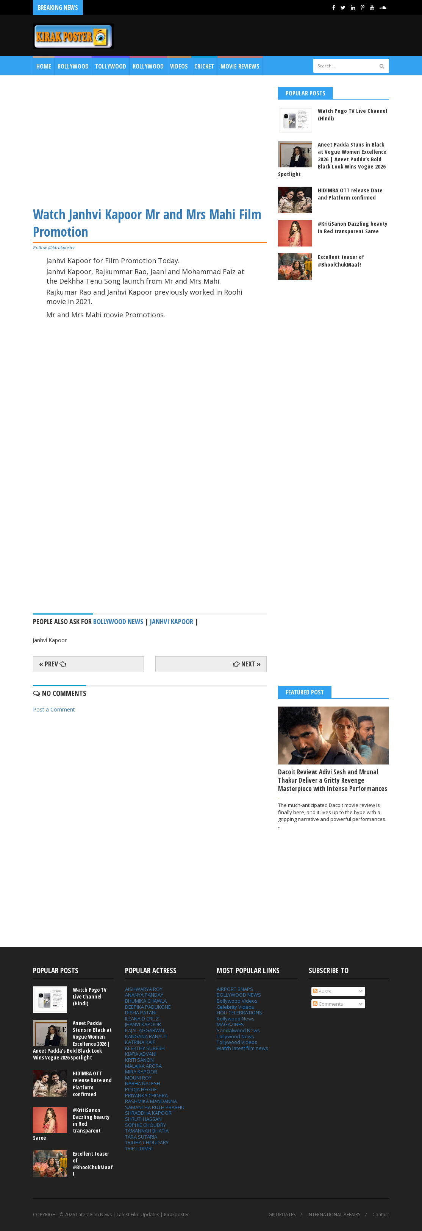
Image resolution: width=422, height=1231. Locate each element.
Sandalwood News (238, 1030)
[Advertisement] (150, 140)
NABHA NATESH (142, 1083)
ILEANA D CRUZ (142, 1018)
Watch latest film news (242, 1048)
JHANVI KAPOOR (143, 1024)
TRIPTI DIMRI (139, 1148)
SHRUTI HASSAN (143, 1119)
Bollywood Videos (237, 1000)
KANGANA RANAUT (146, 1036)
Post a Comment (54, 709)
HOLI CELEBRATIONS (239, 1012)
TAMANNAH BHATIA (147, 1130)
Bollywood (73, 66)
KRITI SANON (139, 1059)
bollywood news (118, 621)
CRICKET (204, 66)
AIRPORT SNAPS (235, 989)
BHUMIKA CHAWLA (146, 1000)
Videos (179, 66)
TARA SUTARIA (141, 1136)
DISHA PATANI (140, 1012)
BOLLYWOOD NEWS (239, 994)
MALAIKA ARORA (143, 1065)
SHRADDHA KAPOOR (148, 1112)
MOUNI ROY (138, 1077)
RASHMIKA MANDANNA (151, 1101)
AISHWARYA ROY (144, 989)
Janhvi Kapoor (171, 621)
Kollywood (148, 66)
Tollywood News (235, 1036)
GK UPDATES (282, 1214)
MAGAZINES (230, 1024)
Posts (322, 991)
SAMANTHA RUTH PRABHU (154, 1107)
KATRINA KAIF (140, 1042)
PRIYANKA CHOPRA (146, 1095)
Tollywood (110, 66)
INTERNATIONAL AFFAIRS (334, 1214)
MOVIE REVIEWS (239, 66)
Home (43, 66)
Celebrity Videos (235, 1006)
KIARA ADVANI (140, 1053)
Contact (380, 1214)
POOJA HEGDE (141, 1089)
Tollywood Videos (237, 1042)
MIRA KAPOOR (141, 1071)
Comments (328, 1003)
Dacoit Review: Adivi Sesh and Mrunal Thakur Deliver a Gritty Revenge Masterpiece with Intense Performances (332, 780)
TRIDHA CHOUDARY (147, 1142)
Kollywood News (236, 1018)
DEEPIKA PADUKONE (148, 1006)
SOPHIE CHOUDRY (145, 1125)
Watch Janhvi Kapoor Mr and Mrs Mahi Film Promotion (147, 222)
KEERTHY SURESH (145, 1048)
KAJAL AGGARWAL (145, 1030)
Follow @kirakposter (54, 247)
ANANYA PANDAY (144, 994)
